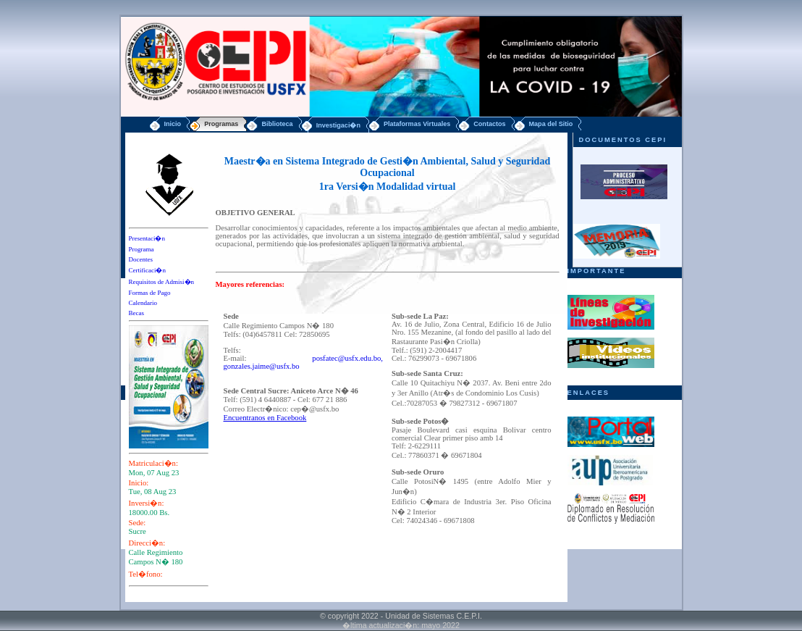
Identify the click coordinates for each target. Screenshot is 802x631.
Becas (137, 313)
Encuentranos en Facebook (265, 418)
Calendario (143, 302)
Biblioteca (276, 124)
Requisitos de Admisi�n (162, 281)
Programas (221, 124)
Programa (141, 249)
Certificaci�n (147, 270)
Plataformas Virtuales (417, 124)
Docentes (141, 259)
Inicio (173, 124)
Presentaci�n (147, 238)
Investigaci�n (338, 125)
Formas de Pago (150, 292)
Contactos (489, 124)
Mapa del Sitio (551, 124)
